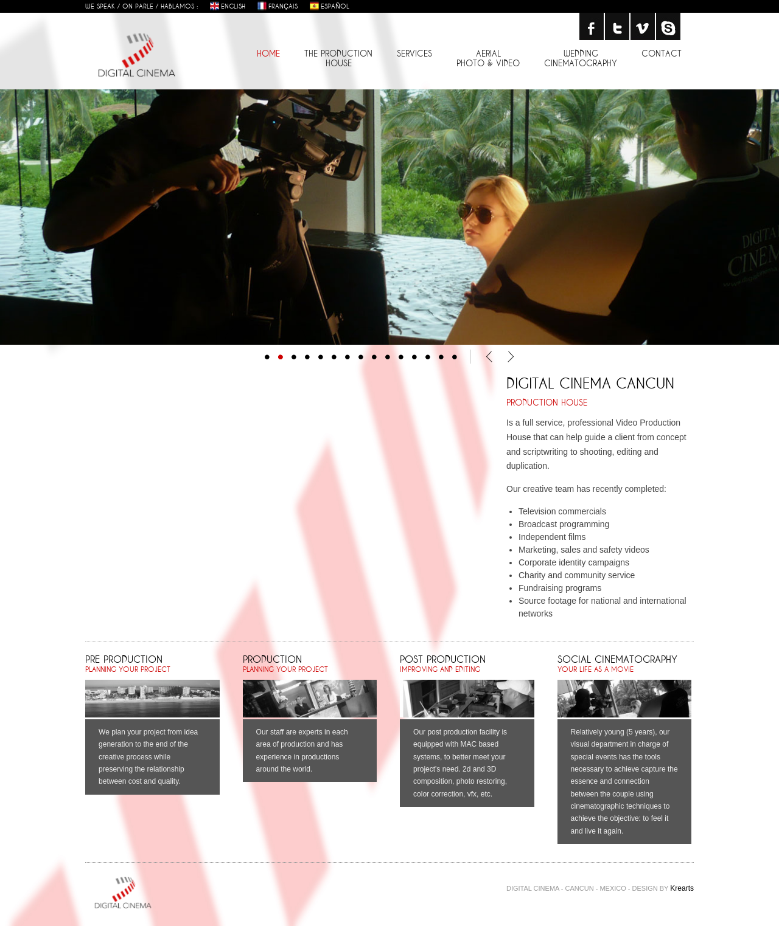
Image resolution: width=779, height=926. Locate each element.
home (268, 53)
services (414, 53)
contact (661, 53)
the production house (338, 58)
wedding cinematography (580, 58)
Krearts (682, 888)
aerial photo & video (488, 58)
